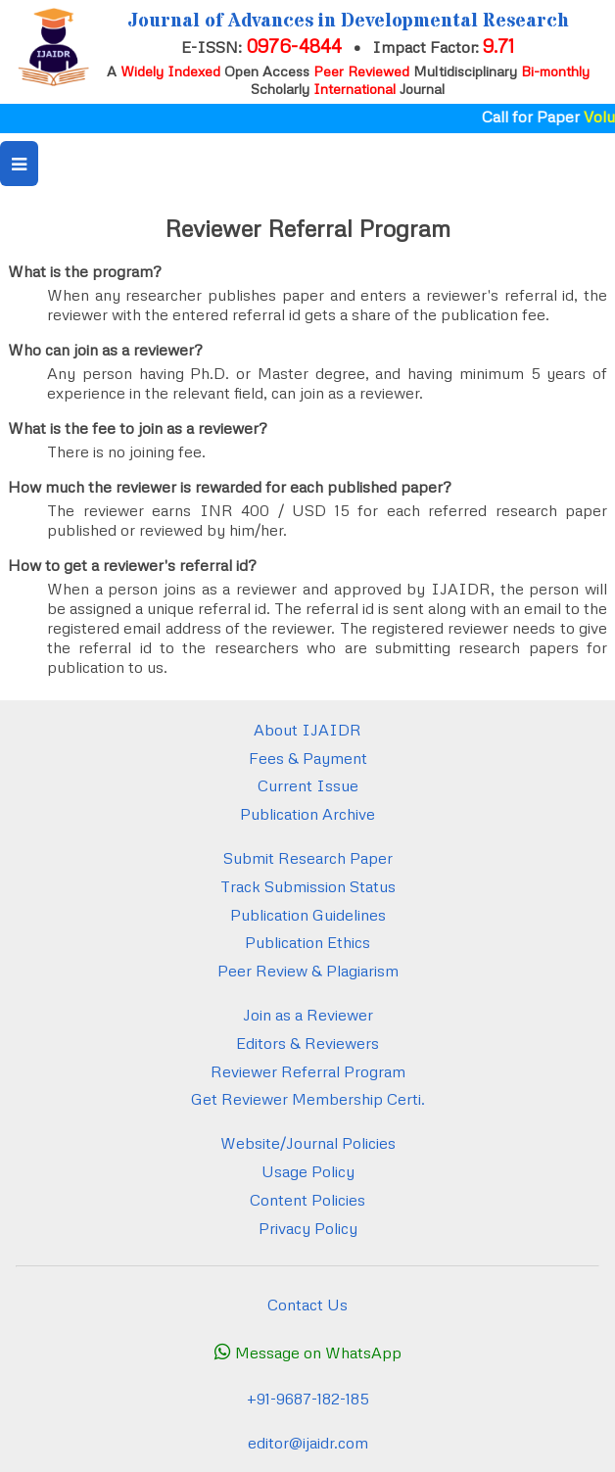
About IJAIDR (307, 729)
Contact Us (307, 1304)
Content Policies (307, 1200)
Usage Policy (308, 1171)
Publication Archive (307, 814)
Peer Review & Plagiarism (308, 970)
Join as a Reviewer (308, 1014)
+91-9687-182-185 (308, 1398)
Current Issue (308, 785)
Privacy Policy (308, 1228)
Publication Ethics (307, 942)
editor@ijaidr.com (308, 1442)
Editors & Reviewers (307, 1043)
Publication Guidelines (308, 915)
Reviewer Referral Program (308, 1071)
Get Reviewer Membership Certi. (308, 1099)
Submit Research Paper (308, 858)
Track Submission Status (308, 886)
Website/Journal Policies (308, 1143)
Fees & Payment (308, 758)
